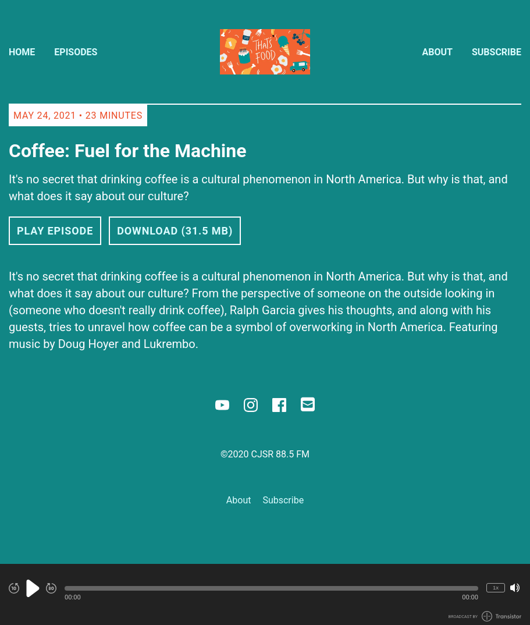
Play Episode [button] (55, 231)
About (437, 52)
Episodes (75, 52)
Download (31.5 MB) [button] (175, 231)
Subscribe (496, 52)
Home (22, 52)
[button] (271, 588)
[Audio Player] (265, 594)
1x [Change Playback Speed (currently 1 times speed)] (496, 587)
